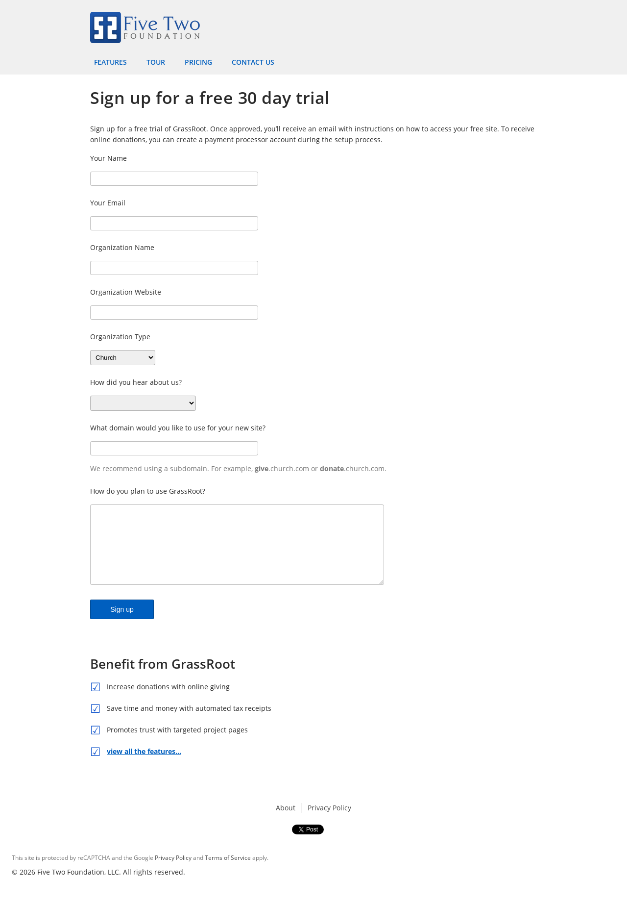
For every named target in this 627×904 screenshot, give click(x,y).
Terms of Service (228, 872)
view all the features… (144, 766)
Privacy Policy (329, 822)
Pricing (198, 62)
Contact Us (253, 62)
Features (110, 62)
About (285, 822)
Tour (155, 62)
